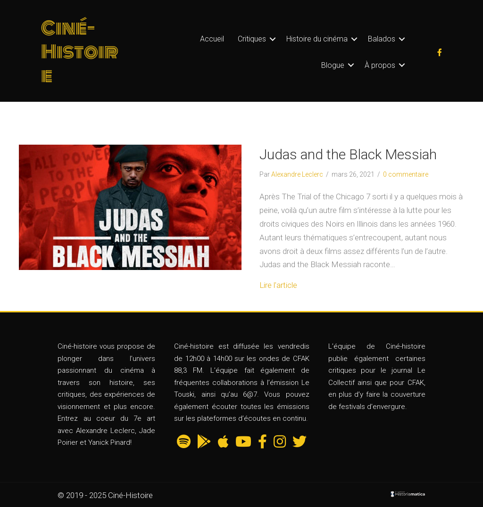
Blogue (332, 65)
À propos (380, 65)
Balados (381, 38)
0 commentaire (405, 174)
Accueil (212, 38)
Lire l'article (278, 285)
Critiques (252, 38)
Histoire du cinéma (317, 38)
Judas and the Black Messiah (348, 154)
